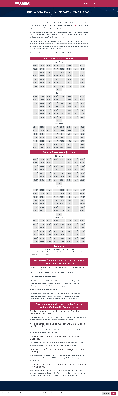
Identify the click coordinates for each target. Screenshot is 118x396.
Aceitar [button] (113, 393)
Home (86, 3)
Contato (92, 3)
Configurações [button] (106, 393)
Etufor (76, 25)
